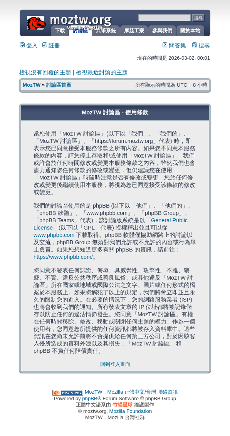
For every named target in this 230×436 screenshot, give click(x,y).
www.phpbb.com (54, 235)
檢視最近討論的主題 (102, 72)
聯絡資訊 (168, 392)
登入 (29, 45)
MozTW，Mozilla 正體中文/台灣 (120, 392)
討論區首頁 (58, 85)
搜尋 (201, 45)
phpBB (89, 398)
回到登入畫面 (115, 364)
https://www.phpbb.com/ (63, 257)
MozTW (88, 22)
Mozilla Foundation (130, 411)
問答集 (174, 45)
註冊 (51, 45)
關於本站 (190, 31)
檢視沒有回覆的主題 (45, 72)
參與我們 (162, 31)
